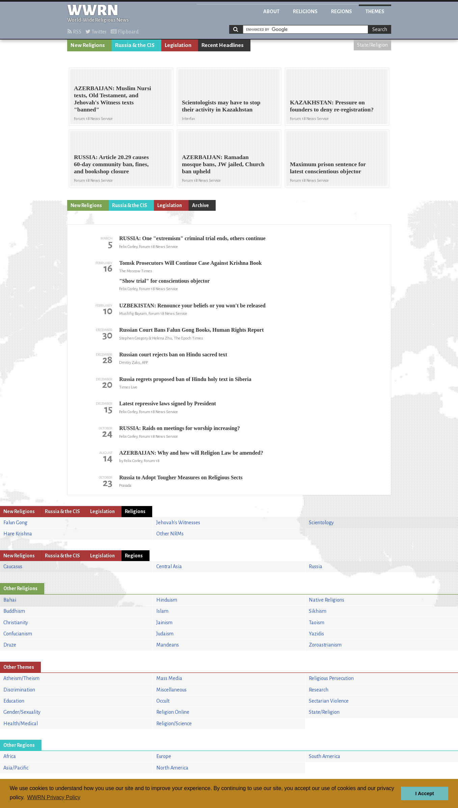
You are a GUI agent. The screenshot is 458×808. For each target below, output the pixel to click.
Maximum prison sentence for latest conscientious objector (328, 168)
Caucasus (12, 566)
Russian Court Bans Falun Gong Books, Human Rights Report (191, 330)
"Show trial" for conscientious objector (164, 281)
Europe (163, 756)
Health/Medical (20, 723)
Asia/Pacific (15, 768)
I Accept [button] (424, 793)
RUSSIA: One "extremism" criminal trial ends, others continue (192, 238)
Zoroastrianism (325, 645)
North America (172, 768)
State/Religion (372, 45)
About (271, 11)
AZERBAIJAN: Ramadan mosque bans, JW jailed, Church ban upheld (223, 164)
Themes (375, 11)
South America (324, 756)
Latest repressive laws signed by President (167, 403)
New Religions (88, 45)
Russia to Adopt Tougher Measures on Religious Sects (180, 477)
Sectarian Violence (329, 701)
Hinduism (166, 600)
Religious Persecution (331, 678)
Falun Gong (15, 522)
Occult (162, 701)
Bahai (9, 600)
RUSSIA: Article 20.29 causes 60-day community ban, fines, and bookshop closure (111, 164)
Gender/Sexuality (22, 712)
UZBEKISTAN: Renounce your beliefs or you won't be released (192, 305)
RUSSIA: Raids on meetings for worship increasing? (179, 428)
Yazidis (316, 633)
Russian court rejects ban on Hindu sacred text (173, 354)
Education (13, 701)
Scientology (321, 522)
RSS (74, 31)
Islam (162, 611)
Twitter (96, 31)
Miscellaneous (171, 689)
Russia (315, 566)
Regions (341, 11)
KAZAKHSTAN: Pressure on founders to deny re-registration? (332, 106)
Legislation (178, 45)
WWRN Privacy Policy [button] (53, 797)
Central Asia (169, 566)
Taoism (316, 622)
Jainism (164, 622)
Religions (305, 11)
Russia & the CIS (135, 45)
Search (379, 29)
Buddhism (14, 611)
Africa (9, 756)
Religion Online (172, 712)
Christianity (15, 622)
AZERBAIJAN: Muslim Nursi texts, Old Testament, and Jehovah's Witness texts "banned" (112, 99)
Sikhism (317, 611)
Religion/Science (174, 723)
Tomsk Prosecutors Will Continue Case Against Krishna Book (190, 263)
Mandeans (167, 645)
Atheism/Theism (21, 678)
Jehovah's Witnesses (178, 522)
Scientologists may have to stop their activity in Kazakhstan (221, 106)
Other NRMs (170, 533)
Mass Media (169, 678)
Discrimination (19, 689)
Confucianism (17, 633)
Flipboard (124, 31)
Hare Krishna (17, 533)
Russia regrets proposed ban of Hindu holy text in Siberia (185, 379)
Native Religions (326, 600)
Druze (9, 645)
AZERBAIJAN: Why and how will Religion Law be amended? (191, 453)
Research (318, 689)
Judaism (164, 633)
